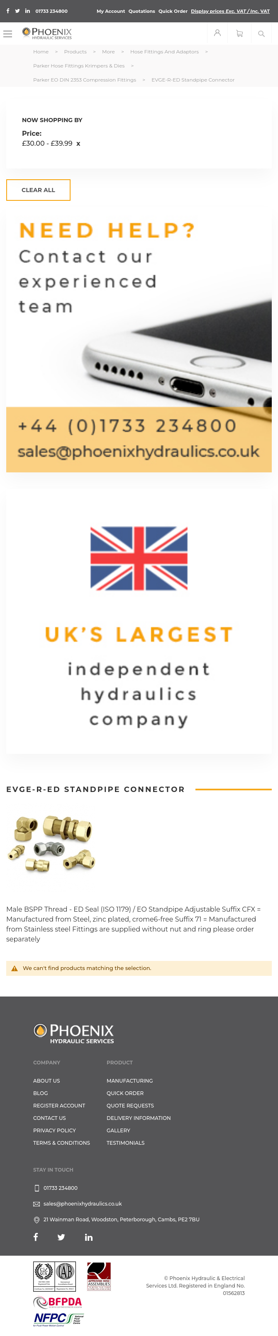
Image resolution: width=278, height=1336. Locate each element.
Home (41, 51)
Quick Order (173, 11)
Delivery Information (139, 1118)
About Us (46, 1081)
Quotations (142, 11)
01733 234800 (52, 11)
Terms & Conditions (61, 1143)
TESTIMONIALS (125, 1143)
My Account (111, 11)
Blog (40, 1093)
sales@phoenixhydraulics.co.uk (83, 1204)
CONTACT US (49, 1118)
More (109, 51)
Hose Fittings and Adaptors (165, 51)
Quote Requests (130, 1106)
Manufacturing (130, 1081)
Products (76, 51)
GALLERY (118, 1130)
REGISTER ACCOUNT (59, 1106)
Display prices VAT (230, 11)
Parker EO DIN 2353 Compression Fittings (85, 80)
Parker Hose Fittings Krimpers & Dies (79, 66)
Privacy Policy (54, 1130)
